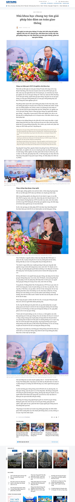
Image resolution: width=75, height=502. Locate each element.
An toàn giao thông (58, 3)
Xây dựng (13, 5)
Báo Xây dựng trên (24, 424)
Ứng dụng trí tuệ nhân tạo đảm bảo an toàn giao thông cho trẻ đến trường (52, 441)
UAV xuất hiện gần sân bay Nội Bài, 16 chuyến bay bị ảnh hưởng (18, 484)
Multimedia (65, 5)
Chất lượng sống (32, 5)
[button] (37, 476)
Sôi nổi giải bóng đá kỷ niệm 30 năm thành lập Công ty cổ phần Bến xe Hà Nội (17, 496)
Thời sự (9, 5)
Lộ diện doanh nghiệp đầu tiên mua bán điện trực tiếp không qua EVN (15, 471)
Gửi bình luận (55, 448)
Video (61, 5)
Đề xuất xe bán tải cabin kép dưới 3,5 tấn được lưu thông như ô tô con (17, 490)
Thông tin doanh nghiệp (14, 501)
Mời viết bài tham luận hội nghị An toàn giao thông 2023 (37, 441)
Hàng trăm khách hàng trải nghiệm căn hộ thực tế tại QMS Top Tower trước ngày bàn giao (38, 496)
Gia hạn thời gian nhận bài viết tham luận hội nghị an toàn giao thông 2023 (22, 442)
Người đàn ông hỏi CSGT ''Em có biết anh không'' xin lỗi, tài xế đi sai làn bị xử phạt (30, 471)
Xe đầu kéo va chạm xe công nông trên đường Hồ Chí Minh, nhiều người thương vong (58, 490)
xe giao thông (43, 3)
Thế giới (54, 5)
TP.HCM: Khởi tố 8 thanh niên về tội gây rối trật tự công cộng (59, 496)
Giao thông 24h (37, 12)
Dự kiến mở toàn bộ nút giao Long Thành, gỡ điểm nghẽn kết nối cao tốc (58, 484)
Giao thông (18, 5)
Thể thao (46, 5)
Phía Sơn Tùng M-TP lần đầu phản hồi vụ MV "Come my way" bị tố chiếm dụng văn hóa (38, 484)
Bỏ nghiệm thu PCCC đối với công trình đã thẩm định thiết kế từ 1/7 (60, 471)
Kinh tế (22, 5)
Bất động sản (50, 3)
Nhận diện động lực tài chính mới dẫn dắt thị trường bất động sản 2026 (38, 490)
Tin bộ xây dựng (66, 3)
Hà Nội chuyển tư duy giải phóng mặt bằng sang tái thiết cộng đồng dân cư (45, 471)
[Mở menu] (68, 5)
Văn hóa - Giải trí (39, 5)
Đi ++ (58, 5)
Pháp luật (26, 5)
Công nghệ (50, 5)
